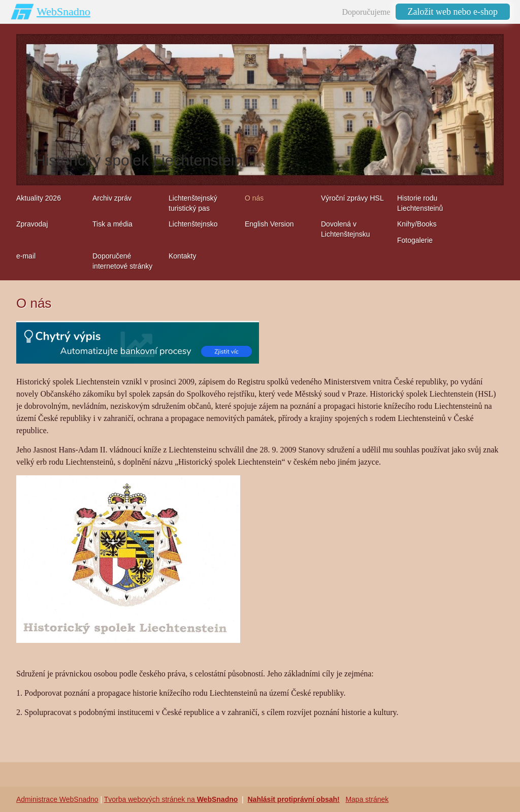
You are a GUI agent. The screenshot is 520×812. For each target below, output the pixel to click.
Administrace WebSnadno (57, 799)
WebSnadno (63, 11)
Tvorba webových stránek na (171, 799)
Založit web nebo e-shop (453, 12)
